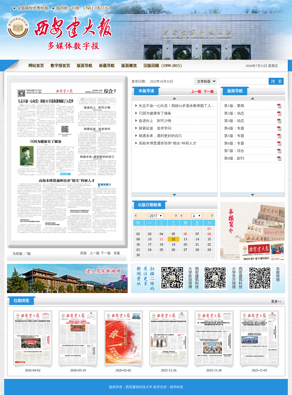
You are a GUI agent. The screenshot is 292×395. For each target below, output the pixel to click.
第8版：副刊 (234, 158)
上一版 (95, 253)
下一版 (106, 253)
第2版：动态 (234, 113)
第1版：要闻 (234, 106)
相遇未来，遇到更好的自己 (160, 136)
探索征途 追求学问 (155, 128)
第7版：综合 (234, 151)
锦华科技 (176, 387)
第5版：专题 (234, 136)
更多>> (276, 301)
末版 (116, 253)
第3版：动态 (234, 121)
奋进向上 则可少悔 (155, 121)
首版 (83, 253)
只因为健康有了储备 (155, 113)
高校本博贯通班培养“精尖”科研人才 (167, 143)
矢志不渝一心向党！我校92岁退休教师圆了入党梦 (178, 106)
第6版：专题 (234, 143)
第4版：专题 (234, 128)
